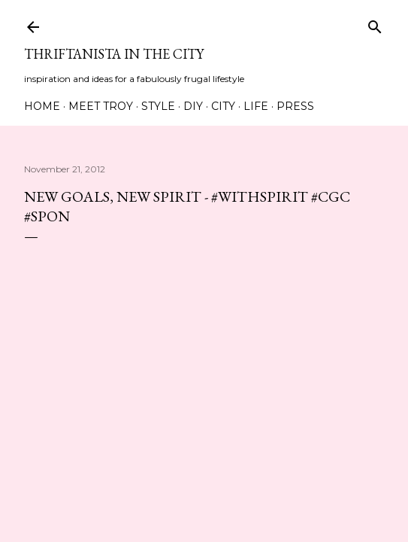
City (223, 106)
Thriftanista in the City (114, 53)
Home (42, 106)
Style (158, 106)
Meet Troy (100, 106)
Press (295, 106)
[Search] (375, 23)
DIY (193, 106)
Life (255, 106)
